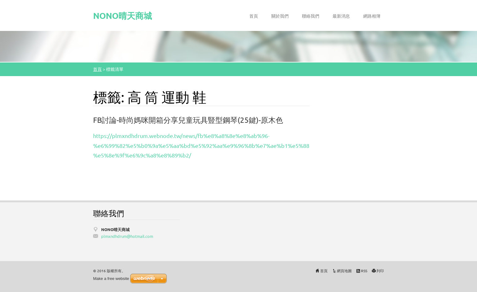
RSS (364, 270)
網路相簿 (371, 16)
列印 (380, 270)
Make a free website (111, 278)
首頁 (253, 16)
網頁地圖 (344, 270)
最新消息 (341, 16)
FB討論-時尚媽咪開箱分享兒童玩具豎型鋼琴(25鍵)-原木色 (188, 119)
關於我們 (280, 16)
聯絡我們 (310, 16)
